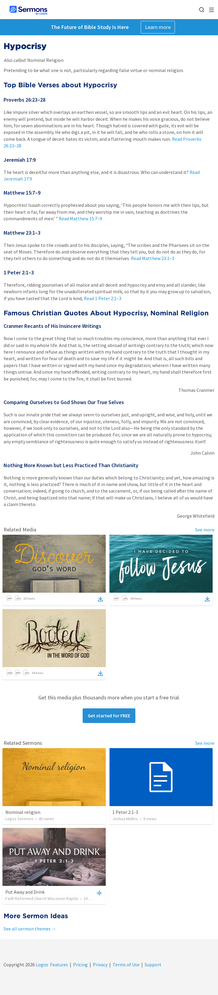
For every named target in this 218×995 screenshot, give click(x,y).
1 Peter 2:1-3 (125, 812)
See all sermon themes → (30, 929)
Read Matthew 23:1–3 (152, 258)
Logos (41, 965)
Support (153, 965)
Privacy (100, 965)
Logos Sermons (19, 818)
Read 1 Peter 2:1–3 (102, 298)
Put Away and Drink (25, 892)
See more (204, 530)
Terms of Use (126, 965)
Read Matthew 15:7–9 (80, 218)
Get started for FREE (109, 716)
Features (59, 965)
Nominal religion (22, 812)
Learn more (158, 27)
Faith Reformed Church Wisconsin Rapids (41, 898)
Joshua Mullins (125, 818)
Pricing (80, 965)
